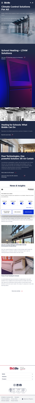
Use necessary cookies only (7, 212)
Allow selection (17, 211)
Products (17, 379)
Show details (29, 207)
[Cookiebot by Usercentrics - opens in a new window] (29, 189)
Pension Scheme (14, 400)
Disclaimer (17, 397)
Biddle (17, 374)
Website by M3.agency (27, 399)
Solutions (17, 376)
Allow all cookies (28, 211)
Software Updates (5, 400)
